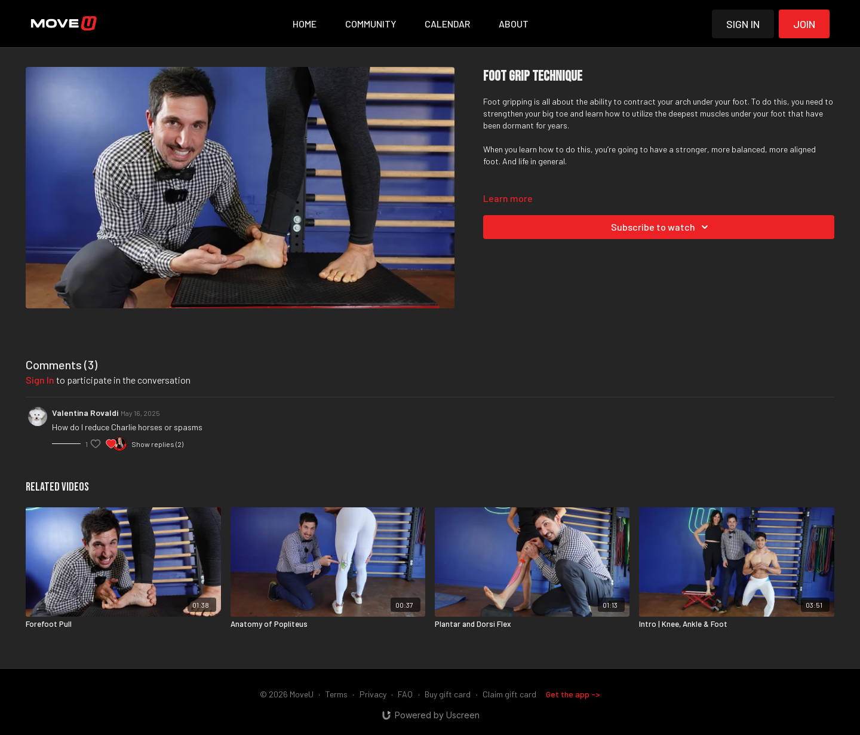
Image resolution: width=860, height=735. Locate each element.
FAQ (405, 694)
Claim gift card (509, 694)
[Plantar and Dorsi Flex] (532, 624)
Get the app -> (573, 694)
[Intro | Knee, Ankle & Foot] (736, 624)
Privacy (373, 694)
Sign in (743, 23)
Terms (336, 694)
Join (804, 23)
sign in (40, 379)
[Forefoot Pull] (123, 624)
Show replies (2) (157, 444)
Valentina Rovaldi (85, 413)
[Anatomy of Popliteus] (328, 624)
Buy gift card (448, 694)
